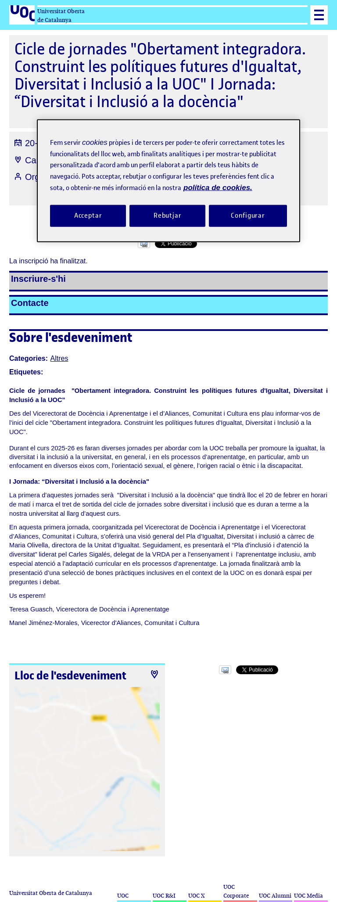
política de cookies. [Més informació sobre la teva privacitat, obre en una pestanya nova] (217, 187)
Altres (59, 358)
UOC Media (308, 895)
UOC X (196, 895)
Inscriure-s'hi (38, 279)
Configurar (248, 215)
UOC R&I (164, 895)
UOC (123, 895)
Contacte (30, 303)
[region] (168, 180)
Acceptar (88, 215)
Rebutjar (168, 215)
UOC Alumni (275, 895)
